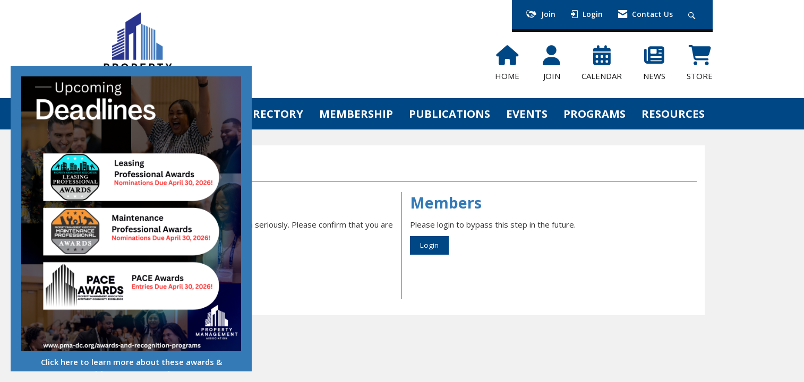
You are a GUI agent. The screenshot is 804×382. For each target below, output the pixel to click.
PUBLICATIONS (449, 113)
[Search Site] (693, 14)
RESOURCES (673, 113)
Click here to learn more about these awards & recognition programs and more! (131, 367)
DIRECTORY (272, 113)
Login (429, 245)
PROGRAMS (594, 113)
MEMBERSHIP (356, 113)
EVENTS (527, 113)
